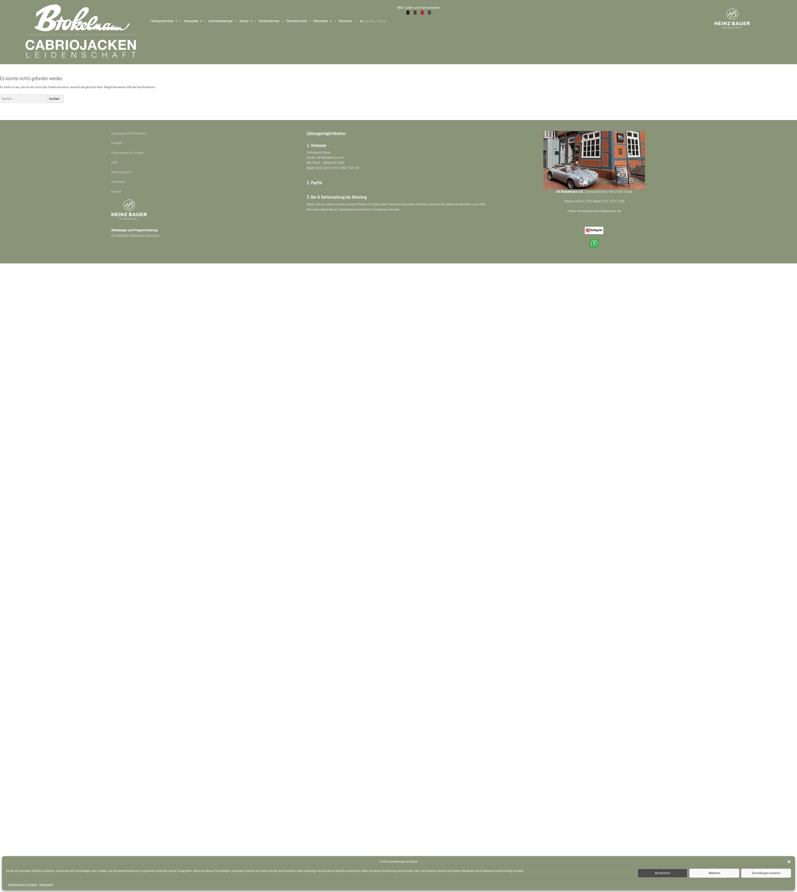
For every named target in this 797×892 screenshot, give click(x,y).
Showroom (345, 21)
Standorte (118, 182)
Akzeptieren (662, 873)
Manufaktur (322, 21)
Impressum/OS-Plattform (129, 133)
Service (245, 21)
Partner (116, 191)
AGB (114, 162)
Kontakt (116, 143)
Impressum (46, 884)
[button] (789, 862)
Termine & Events (296, 21)
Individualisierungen (221, 21)
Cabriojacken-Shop (163, 21)
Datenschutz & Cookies (22, 884)
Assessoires (193, 21)
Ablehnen (714, 873)
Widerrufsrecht (121, 172)
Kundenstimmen (269, 21)
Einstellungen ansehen (766, 873)
